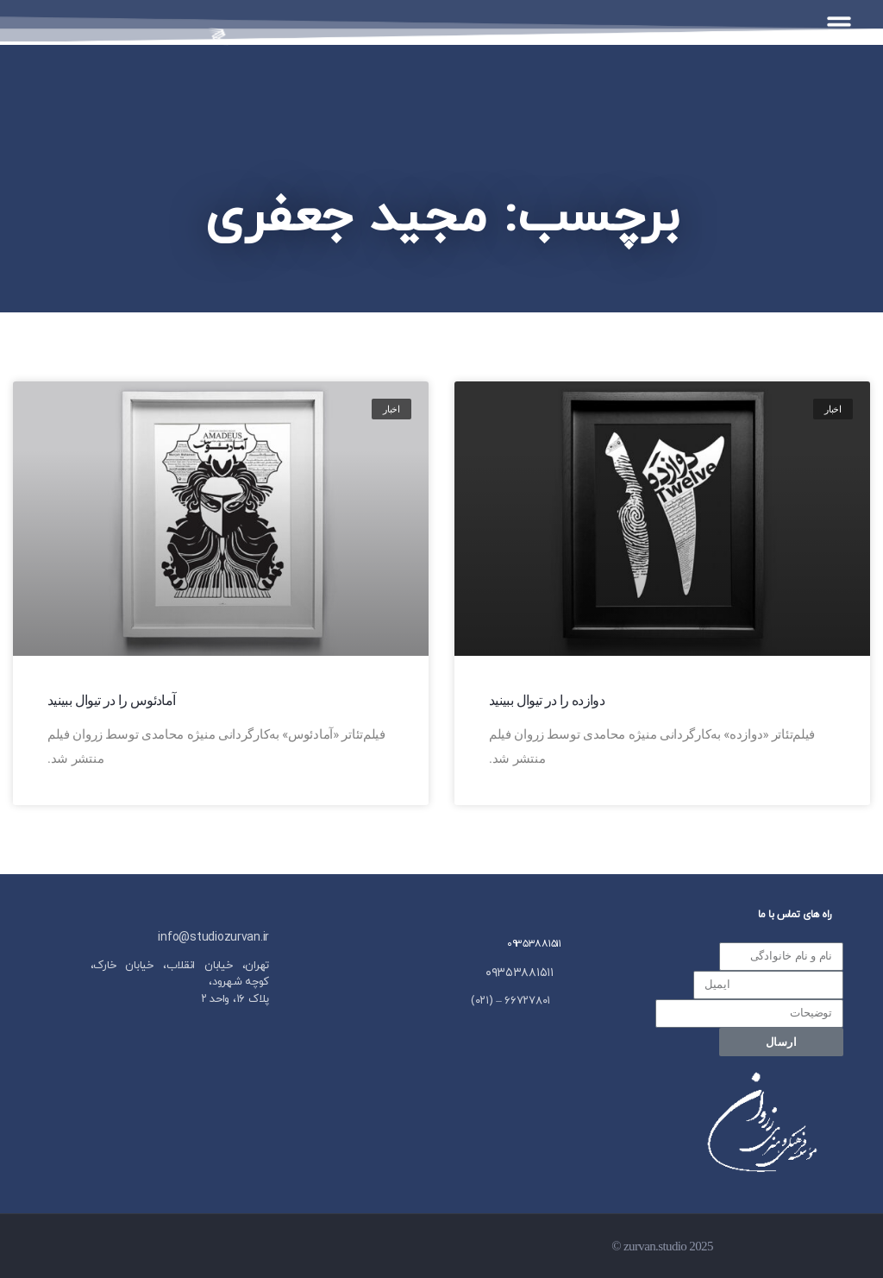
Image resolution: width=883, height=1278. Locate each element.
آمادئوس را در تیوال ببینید (111, 700)
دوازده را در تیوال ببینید (546, 700)
